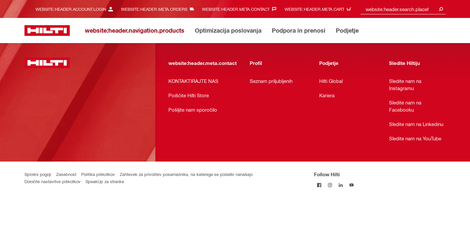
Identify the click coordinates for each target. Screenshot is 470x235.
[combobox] (403, 9)
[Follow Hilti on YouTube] (351, 185)
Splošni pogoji (37, 174)
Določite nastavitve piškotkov (52, 181)
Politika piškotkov (98, 174)
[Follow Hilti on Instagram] (330, 185)
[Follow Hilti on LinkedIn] (341, 185)
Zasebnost (66, 174)
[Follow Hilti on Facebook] (319, 185)
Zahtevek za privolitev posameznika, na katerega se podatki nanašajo (186, 174)
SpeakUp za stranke (105, 181)
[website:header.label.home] (47, 30)
